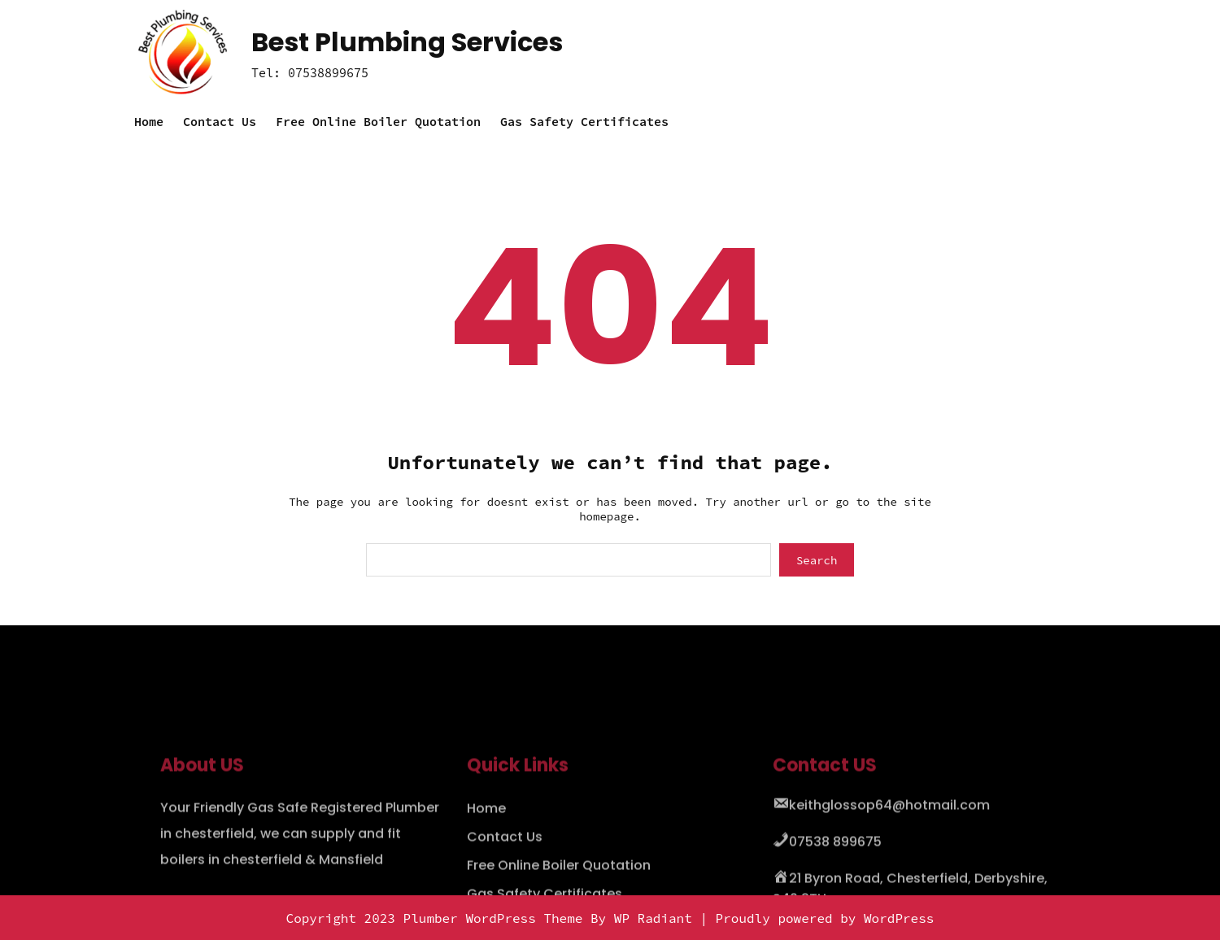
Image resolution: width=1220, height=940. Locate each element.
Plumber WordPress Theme (493, 918)
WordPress (899, 918)
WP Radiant (653, 918)
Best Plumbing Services (407, 42)
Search (816, 560)
